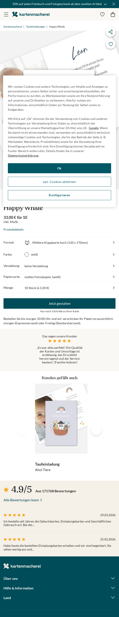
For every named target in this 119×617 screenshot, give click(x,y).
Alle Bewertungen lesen (21, 500)
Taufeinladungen (35, 26)
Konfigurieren (59, 195)
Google (93, 128)
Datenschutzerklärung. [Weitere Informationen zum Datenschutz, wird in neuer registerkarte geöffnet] (23, 155)
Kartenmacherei (13, 26)
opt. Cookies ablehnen (59, 181)
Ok (59, 168)
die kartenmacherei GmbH (30, 14)
